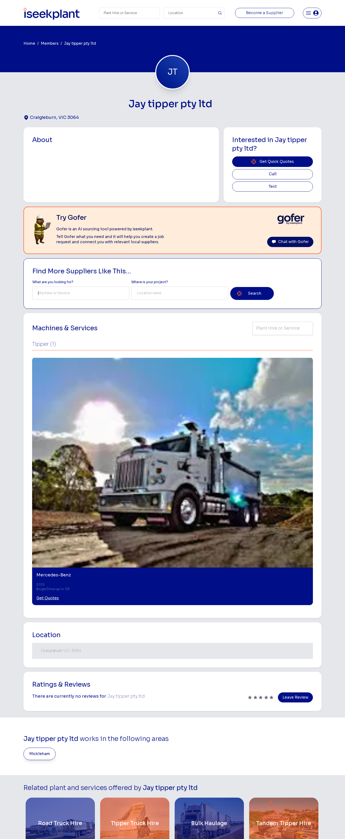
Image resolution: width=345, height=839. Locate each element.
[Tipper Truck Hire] (134, 655)
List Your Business (52, 773)
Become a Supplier (264, 13)
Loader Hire (233, 733)
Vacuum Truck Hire (239, 786)
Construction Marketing (295, 772)
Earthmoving (234, 741)
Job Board (284, 733)
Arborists (231, 764)
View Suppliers (127, 756)
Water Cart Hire (186, 779)
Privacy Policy (124, 828)
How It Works (126, 748)
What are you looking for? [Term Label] (52, 282)
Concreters (233, 771)
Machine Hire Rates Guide (297, 741)
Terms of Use (96, 828)
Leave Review (295, 529)
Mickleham (39, 585)
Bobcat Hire (183, 733)
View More (172, 695)
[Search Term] (129, 13)
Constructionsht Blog (293, 791)
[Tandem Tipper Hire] (283, 655)
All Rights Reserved (221, 828)
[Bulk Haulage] (209, 655)
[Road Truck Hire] (60, 655)
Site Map (250, 828)
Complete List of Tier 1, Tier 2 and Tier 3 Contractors (298, 762)
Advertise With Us (129, 771)
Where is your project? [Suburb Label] (149, 282)
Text (273, 186)
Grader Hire (182, 786)
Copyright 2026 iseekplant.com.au (170, 828)
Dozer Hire (182, 764)
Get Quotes (47, 429)
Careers (122, 801)
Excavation (182, 801)
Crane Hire (182, 756)
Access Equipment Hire (192, 741)
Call (272, 174)
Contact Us (124, 809)
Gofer (120, 794)
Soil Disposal (234, 801)
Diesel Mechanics (238, 779)
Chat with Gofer (290, 241)
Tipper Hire (233, 756)
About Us (123, 741)
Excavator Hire (185, 771)
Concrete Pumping (188, 748)
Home (29, 43)
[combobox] (80, 293)
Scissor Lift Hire (237, 794)
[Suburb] (194, 13)
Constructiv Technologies (136, 786)
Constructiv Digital (130, 779)
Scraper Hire (234, 748)
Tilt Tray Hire (183, 794)
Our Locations (126, 764)
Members (49, 43)
